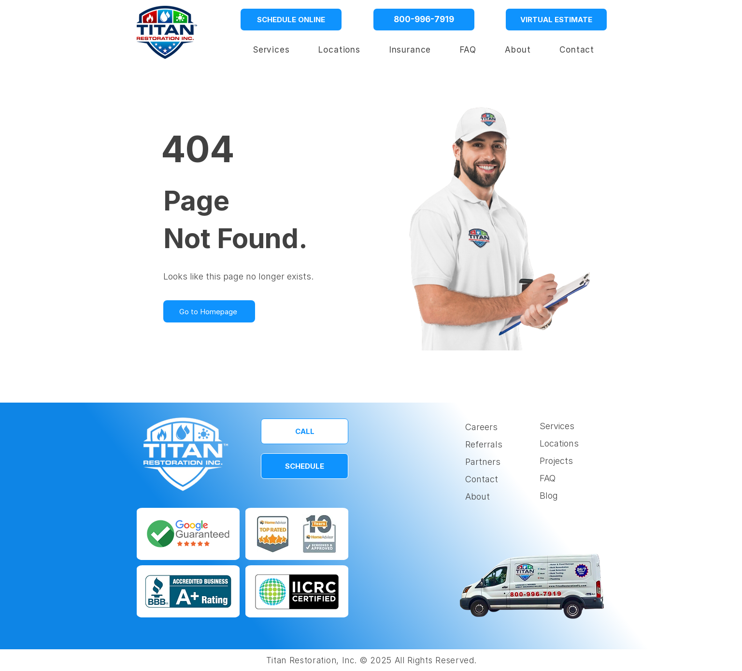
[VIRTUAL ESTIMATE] (556, 19)
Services (557, 426)
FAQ (548, 478)
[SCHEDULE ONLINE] (291, 19)
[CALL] (304, 431)
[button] (339, 49)
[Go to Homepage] (209, 311)
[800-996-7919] (423, 19)
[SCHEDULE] (304, 466)
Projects (556, 461)
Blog (549, 495)
